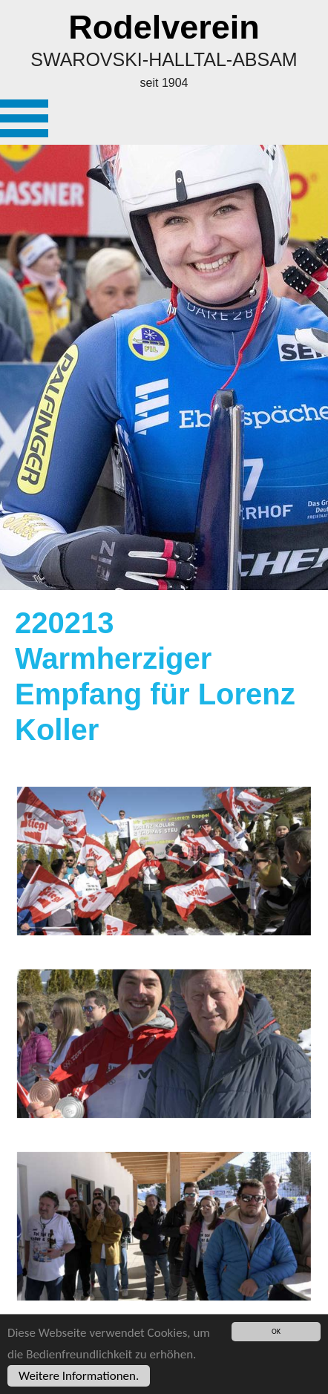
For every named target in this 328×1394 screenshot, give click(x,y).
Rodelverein (164, 27)
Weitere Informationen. (79, 1376)
